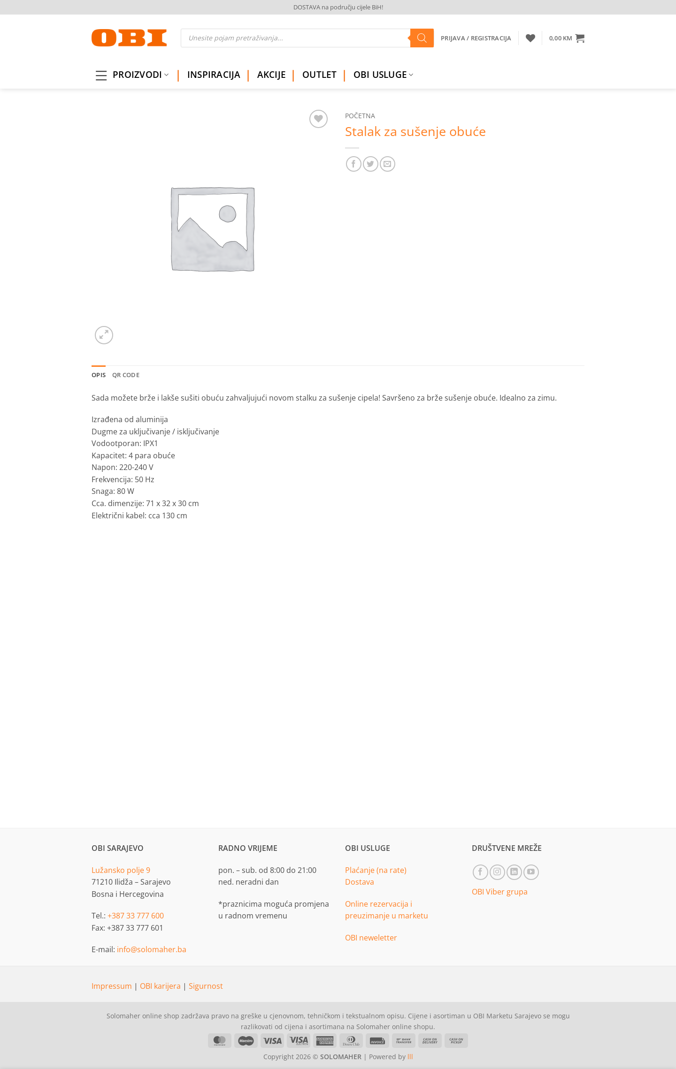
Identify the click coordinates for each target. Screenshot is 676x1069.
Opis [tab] (99, 375)
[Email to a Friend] (387, 164)
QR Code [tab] (125, 375)
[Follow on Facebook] (480, 872)
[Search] (422, 38)
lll (410, 1056)
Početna (360, 115)
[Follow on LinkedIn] (514, 872)
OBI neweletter (371, 938)
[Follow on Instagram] (497, 872)
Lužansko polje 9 (121, 870)
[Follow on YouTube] (531, 872)
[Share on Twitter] (370, 164)
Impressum (113, 986)
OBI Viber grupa (500, 892)
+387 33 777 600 (136, 915)
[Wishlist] (530, 38)
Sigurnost (206, 986)
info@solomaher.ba (151, 949)
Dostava (359, 882)
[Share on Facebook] (353, 164)
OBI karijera (161, 986)
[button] (566, 38)
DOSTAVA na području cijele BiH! (338, 7)
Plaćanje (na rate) (376, 870)
